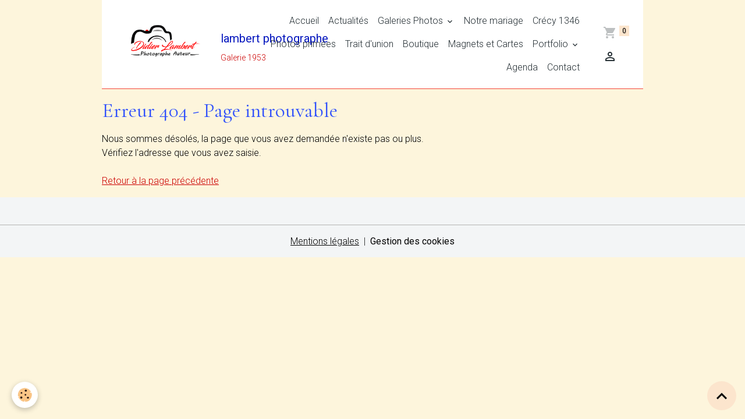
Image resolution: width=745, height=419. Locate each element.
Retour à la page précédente (160, 180)
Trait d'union (369, 43)
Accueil (304, 20)
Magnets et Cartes (485, 43)
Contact (563, 67)
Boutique (421, 43)
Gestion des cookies (412, 241)
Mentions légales (324, 241)
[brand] (167, 44)
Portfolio (551, 43)
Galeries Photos (411, 20)
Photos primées (303, 43)
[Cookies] (25, 395)
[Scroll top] (721, 395)
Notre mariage (493, 20)
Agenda (522, 67)
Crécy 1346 (556, 20)
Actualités (348, 20)
